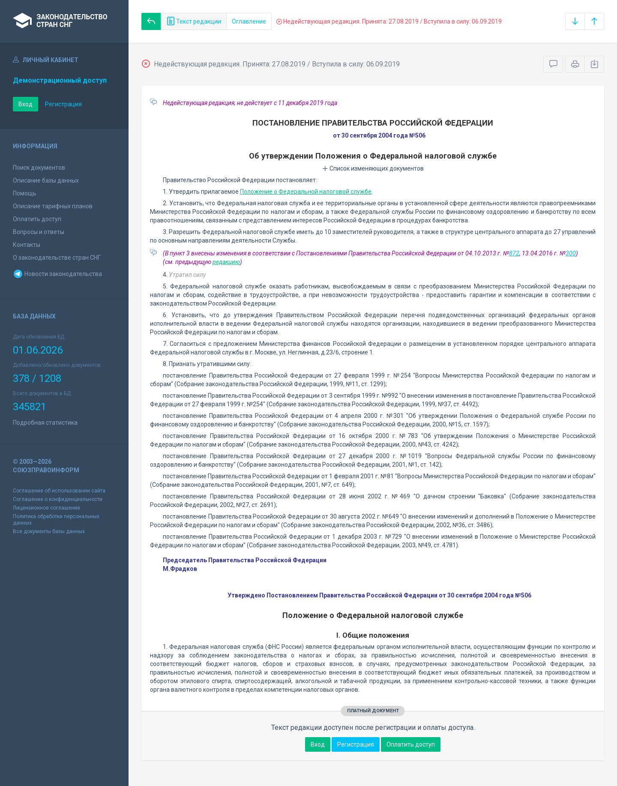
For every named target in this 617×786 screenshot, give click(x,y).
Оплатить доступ (37, 219)
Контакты (26, 244)
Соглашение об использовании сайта (59, 491)
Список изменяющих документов (373, 168)
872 (514, 253)
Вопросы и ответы (38, 231)
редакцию (226, 261)
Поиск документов (39, 167)
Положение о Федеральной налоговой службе (305, 191)
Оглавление (249, 21)
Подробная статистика (45, 422)
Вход (25, 104)
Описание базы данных (46, 180)
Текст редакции (193, 21)
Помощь (24, 193)
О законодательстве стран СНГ (57, 257)
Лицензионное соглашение (46, 508)
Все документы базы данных (49, 531)
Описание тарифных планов (53, 206)
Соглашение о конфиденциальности (57, 499)
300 (571, 253)
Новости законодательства (57, 274)
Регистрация (63, 104)
